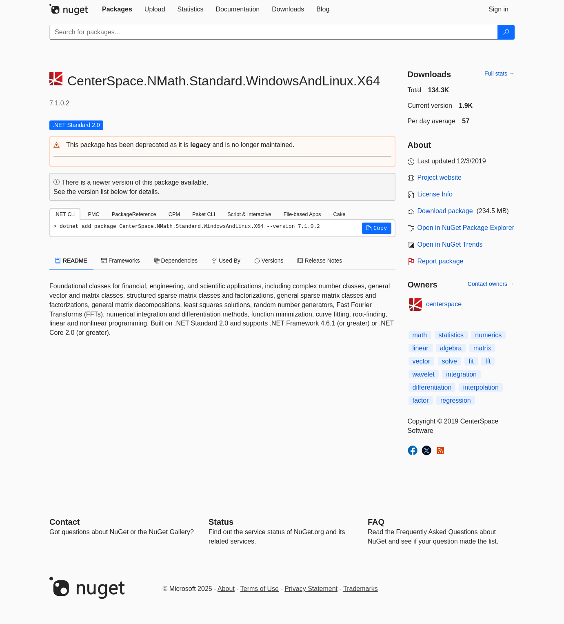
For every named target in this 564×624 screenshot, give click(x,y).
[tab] (117, 9)
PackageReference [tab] (134, 214)
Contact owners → (491, 284)
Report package (440, 261)
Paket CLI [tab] (203, 214)
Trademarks (360, 588)
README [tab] (71, 260)
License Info (435, 194)
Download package (445, 210)
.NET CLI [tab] (64, 214)
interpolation (481, 387)
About (226, 588)
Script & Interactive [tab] (249, 214)
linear (421, 348)
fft (488, 361)
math (420, 335)
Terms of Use (259, 588)
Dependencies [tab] (176, 260)
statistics (451, 335)
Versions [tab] (269, 260)
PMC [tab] (93, 214)
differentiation (432, 387)
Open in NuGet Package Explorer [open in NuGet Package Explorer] (465, 227)
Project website (439, 177)
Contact (64, 521)
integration (461, 374)
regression (455, 400)
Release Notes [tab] (320, 260)
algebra (451, 348)
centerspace (444, 304)
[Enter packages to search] (273, 32)
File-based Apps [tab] (302, 214)
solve (449, 361)
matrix (482, 348)
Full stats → (499, 73)
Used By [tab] (225, 260)
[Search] (506, 32)
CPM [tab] (174, 214)
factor (421, 400)
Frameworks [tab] (120, 260)
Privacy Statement (311, 588)
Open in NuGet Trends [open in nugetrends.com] (450, 244)
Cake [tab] (339, 214)
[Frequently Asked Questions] (376, 521)
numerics (488, 335)
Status (221, 521)
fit (471, 361)
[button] (222, 145)
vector (422, 361)
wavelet (424, 374)
